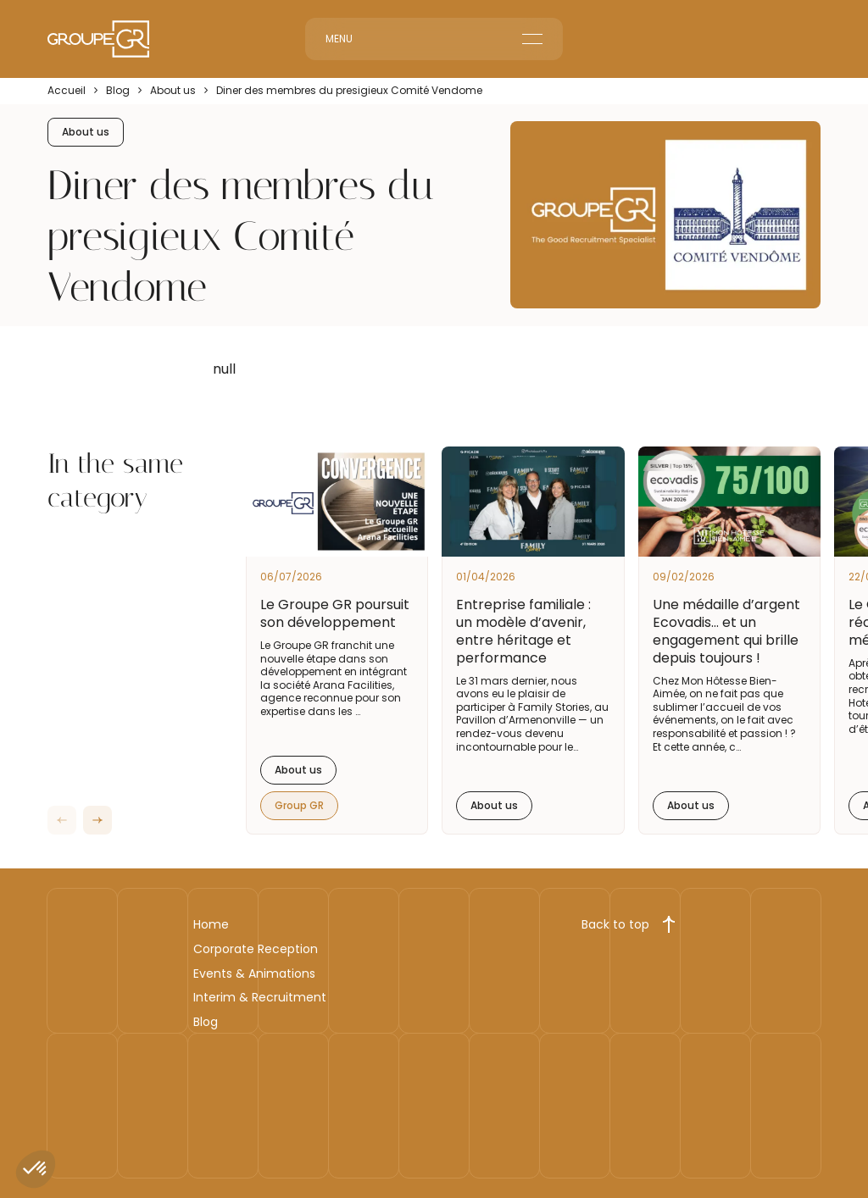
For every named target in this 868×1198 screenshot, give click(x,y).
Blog (118, 90)
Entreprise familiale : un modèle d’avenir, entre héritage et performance (523, 631)
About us (173, 90)
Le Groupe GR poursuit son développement (334, 613)
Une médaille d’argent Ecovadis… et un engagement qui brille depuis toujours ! (726, 631)
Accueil (66, 90)
